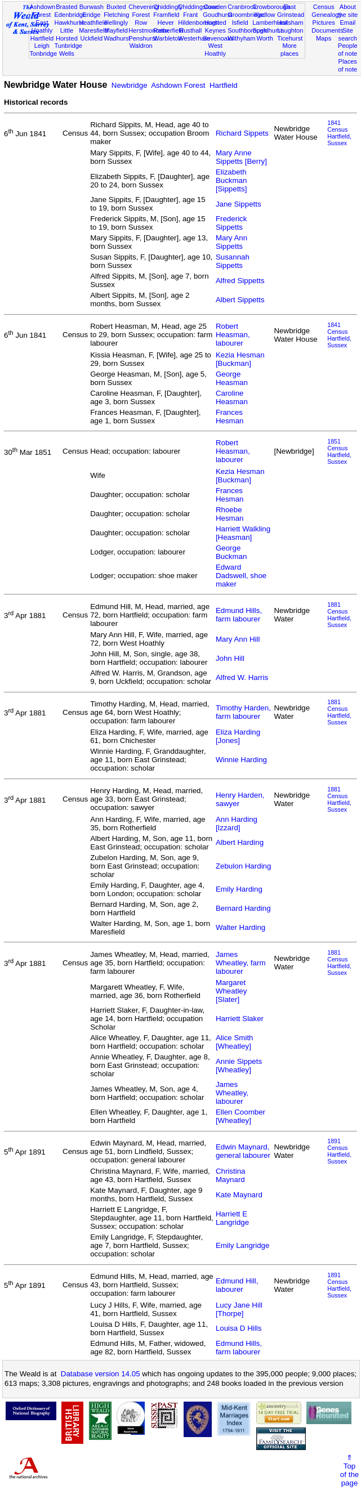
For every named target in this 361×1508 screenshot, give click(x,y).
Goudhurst (217, 14)
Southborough (247, 30)
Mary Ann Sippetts (231, 242)
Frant (190, 14)
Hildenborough (198, 22)
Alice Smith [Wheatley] (234, 1041)
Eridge (91, 14)
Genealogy (326, 14)
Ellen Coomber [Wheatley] (240, 1116)
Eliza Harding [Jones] (238, 736)
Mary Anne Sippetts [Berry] (241, 157)
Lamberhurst (269, 22)
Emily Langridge (243, 1245)
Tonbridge (43, 53)
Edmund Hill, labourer (237, 1285)
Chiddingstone (198, 6)
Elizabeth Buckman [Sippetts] (231, 180)
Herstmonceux (148, 30)
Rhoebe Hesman (230, 513)
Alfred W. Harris (242, 677)
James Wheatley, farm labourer (241, 962)
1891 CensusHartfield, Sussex (339, 1151)
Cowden (215, 6)
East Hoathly (42, 26)
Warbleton (167, 38)
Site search (347, 34)
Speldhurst (267, 30)
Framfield (166, 14)
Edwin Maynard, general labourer (243, 1151)
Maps (323, 38)
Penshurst (142, 38)
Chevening (143, 6)
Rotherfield (168, 30)
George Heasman (232, 378)
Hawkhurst (68, 22)
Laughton (290, 30)
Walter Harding (240, 927)
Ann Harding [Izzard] (236, 823)
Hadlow (265, 14)
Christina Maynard (231, 1175)
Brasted (66, 6)
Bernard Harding (243, 908)
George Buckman (231, 552)
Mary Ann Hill (238, 639)
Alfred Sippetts (240, 280)
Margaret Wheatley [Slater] (231, 991)
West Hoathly (215, 49)
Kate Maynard (239, 1195)
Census (324, 6)
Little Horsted (67, 34)
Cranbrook (242, 6)
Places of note (347, 65)
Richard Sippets (242, 133)
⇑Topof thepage (349, 1470)
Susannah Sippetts (232, 261)
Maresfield (93, 30)
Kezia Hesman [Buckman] (240, 359)
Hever (165, 22)
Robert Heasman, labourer (233, 334)
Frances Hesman (230, 416)
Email (347, 22)
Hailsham (290, 22)
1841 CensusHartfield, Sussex (339, 132)
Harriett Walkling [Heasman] (243, 533)
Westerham (194, 38)
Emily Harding (239, 889)
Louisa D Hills (238, 1328)
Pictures (324, 22)
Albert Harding (240, 842)
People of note (348, 49)
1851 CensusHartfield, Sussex (339, 451)
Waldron (141, 45)
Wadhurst (117, 38)
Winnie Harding (241, 759)
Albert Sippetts (240, 300)
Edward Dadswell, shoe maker (241, 575)
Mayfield (116, 30)
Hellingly (116, 22)
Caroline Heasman (232, 397)
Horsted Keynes (215, 26)
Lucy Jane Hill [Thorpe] (239, 1309)
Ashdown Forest (42, 10)
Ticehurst (289, 38)
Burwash (91, 6)
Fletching (116, 14)
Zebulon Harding (243, 866)
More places (289, 49)
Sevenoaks (218, 38)
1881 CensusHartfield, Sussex (339, 614)
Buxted (116, 6)
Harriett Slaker (240, 1018)
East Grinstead (290, 10)
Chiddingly (167, 6)
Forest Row (141, 18)
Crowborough (271, 6)
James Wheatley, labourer (232, 1093)
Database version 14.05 (100, 1374)
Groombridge (246, 14)
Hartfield (42, 38)
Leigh (42, 45)
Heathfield (93, 22)
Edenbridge (70, 14)
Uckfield (92, 38)
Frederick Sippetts (231, 222)
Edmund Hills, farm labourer (239, 614)
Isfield (240, 22)
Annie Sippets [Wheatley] (239, 1065)
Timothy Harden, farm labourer (243, 712)
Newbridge (130, 85)
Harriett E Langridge (232, 1218)
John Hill (230, 658)
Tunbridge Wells (68, 49)
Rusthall (190, 30)
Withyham (241, 38)
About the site (347, 10)
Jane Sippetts (238, 204)
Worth (264, 38)
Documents (327, 30)
